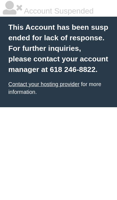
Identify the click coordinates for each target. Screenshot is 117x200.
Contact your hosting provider (43, 84)
